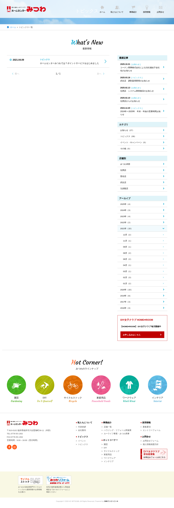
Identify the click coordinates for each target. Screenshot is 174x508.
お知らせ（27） (127, 130)
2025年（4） (126, 205)
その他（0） (125, 149)
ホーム (13, 27)
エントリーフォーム (151, 433)
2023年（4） (126, 217)
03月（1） (127, 273)
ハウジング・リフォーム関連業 (117, 433)
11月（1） (127, 242)
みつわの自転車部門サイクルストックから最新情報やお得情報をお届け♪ (30, 487)
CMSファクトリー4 (112, 504)
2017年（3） (126, 304)
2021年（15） (126, 229)
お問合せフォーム (151, 443)
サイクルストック (112, 454)
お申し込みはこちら (132, 337)
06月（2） (127, 260)
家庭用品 (108, 457)
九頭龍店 (124, 189)
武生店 (123, 183)
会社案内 (82, 433)
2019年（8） (126, 297)
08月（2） (127, 254)
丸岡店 (123, 171)
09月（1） (127, 248)
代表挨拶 (82, 429)
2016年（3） (126, 310)
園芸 (106, 447)
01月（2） (127, 285)
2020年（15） (126, 291)
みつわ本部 (125, 165)
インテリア (109, 464)
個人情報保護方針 (151, 447)
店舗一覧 (108, 429)
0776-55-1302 (17, 436)
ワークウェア (110, 461)
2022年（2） (126, 223)
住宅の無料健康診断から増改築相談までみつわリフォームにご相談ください (58, 487)
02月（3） (127, 279)
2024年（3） (126, 211)
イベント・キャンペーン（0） (133, 143)
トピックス (83, 447)
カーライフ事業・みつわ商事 (116, 436)
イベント (82, 443)
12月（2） (127, 236)
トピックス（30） (128, 137)
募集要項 (147, 429)
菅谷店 (123, 177)
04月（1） (127, 267)
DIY (105, 450)
